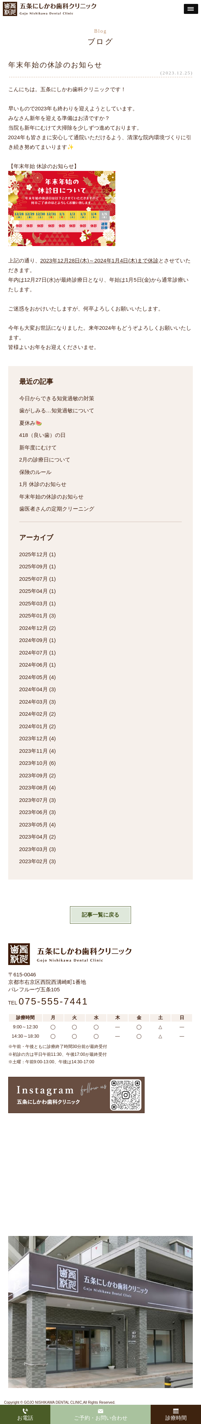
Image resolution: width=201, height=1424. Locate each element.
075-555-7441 (53, 1001)
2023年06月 (33, 812)
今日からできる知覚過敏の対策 (56, 398)
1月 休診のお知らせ (43, 484)
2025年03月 (33, 603)
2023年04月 (33, 837)
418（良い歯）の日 (42, 435)
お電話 (25, 1414)
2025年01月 (33, 615)
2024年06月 (33, 665)
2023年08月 (33, 787)
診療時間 (176, 1414)
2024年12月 (33, 628)
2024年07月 (33, 653)
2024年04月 (33, 689)
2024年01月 (33, 726)
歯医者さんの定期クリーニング (56, 509)
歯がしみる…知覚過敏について (56, 410)
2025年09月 (33, 566)
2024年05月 (33, 677)
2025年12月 (33, 554)
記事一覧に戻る (100, 915)
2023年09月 (33, 775)
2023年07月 (33, 800)
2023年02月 (33, 861)
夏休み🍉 (30, 423)
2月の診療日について (44, 460)
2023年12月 (33, 738)
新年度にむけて (38, 447)
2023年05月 (33, 824)
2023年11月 (33, 751)
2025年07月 (33, 579)
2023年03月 (33, 849)
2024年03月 (33, 702)
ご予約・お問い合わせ (100, 1414)
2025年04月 (33, 591)
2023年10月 (33, 763)
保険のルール (35, 472)
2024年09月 (33, 640)
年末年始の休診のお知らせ (51, 497)
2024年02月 (33, 714)
